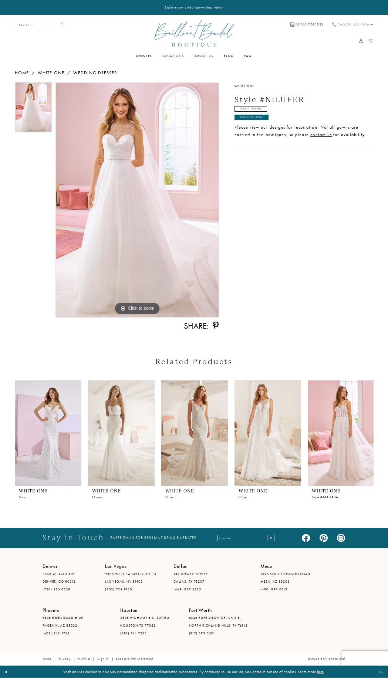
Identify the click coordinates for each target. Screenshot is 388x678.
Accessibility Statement (134, 659)
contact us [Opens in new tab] (321, 143)
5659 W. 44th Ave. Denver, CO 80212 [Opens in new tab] (59, 578)
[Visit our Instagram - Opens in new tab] (341, 538)
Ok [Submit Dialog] (379, 671)
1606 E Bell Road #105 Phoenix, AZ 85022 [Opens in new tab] (63, 622)
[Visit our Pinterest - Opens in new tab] (323, 538)
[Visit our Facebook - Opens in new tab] (305, 538)
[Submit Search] (61, 24)
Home (22, 73)
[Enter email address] (246, 538)
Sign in (103, 659)
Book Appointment (260, 124)
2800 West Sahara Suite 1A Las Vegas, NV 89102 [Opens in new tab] (131, 578)
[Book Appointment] (307, 24)
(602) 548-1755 (56, 633)
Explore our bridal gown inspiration (194, 7)
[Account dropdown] (361, 40)
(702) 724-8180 (118, 589)
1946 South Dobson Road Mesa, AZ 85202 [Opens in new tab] (285, 578)
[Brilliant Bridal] (194, 33)
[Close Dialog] (8, 672)
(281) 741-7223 (133, 633)
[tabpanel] (33, 109)
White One (51, 73)
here (320, 671)
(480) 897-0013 (273, 589)
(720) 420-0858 (56, 589)
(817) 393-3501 (202, 633)
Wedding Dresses (95, 73)
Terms (47, 659)
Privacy (64, 659)
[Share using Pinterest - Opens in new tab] (215, 326)
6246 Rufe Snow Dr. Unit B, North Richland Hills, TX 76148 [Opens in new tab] (218, 622)
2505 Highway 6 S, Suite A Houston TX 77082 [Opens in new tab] (144, 622)
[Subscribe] (285, 538)
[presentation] (48, 433)
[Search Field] (41, 24)
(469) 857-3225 (187, 589)
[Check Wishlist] (371, 40)
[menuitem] (307, 24)
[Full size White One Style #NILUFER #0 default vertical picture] (137, 200)
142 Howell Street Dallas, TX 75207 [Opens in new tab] (190, 578)
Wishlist (83, 659)
